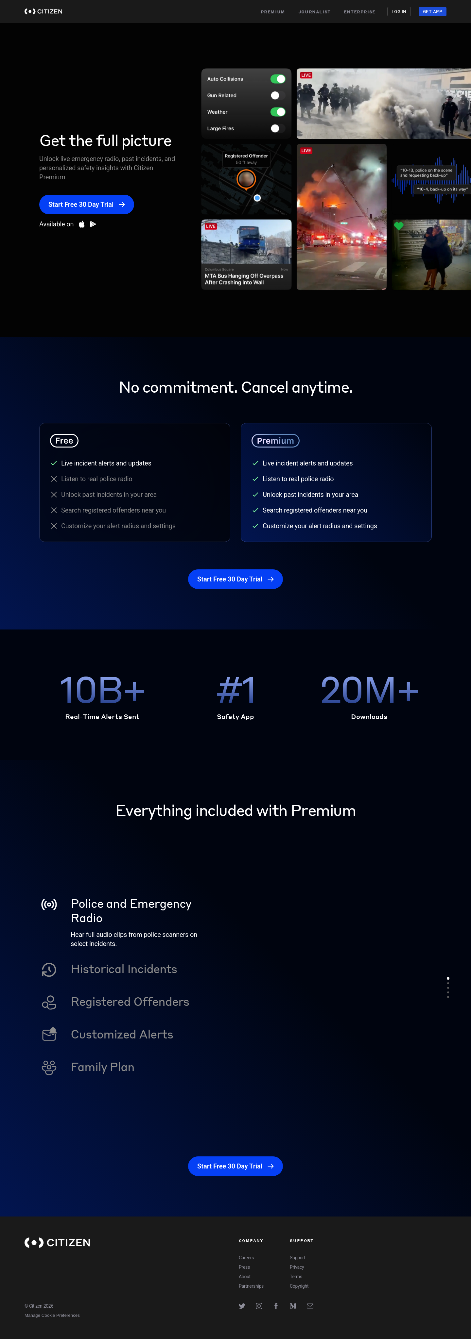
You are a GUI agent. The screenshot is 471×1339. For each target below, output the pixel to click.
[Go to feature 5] (448, 997)
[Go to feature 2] (448, 983)
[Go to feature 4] (448, 992)
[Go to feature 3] (448, 988)
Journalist (314, 11)
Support (297, 1257)
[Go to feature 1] (448, 978)
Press (244, 1267)
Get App (432, 11)
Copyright (299, 1286)
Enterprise (359, 11)
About (245, 1276)
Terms (296, 1276)
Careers (246, 1257)
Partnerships (251, 1286)
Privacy (297, 1267)
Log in (399, 11)
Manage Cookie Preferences (52, 1315)
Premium (273, 11)
